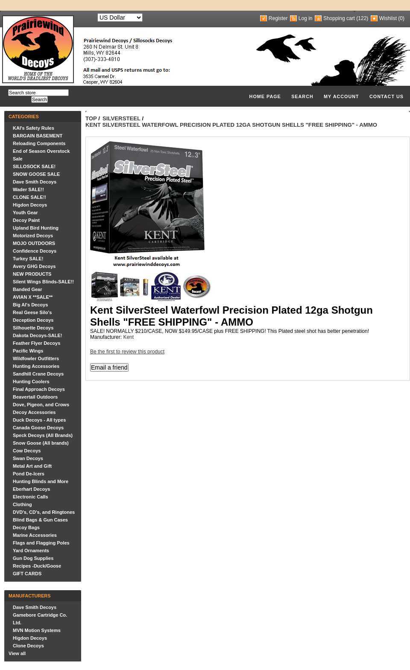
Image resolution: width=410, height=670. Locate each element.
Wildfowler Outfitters (36, 358)
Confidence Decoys (34, 250)
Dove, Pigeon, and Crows (41, 404)
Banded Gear (27, 289)
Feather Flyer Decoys (36, 343)
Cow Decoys (27, 450)
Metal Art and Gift (32, 466)
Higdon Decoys (30, 204)
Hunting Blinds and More (40, 481)
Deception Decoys (33, 320)
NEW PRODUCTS (32, 274)
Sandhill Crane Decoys (38, 373)
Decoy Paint (26, 220)
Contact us (386, 96)
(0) (401, 18)
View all (17, 653)
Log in (306, 18)
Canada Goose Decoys (38, 427)
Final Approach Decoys (39, 389)
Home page (265, 96)
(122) (362, 18)
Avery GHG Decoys (34, 266)
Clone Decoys (28, 645)
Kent (128, 337)
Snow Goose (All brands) (41, 443)
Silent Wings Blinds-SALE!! (43, 281)
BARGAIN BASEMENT (37, 135)
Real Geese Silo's (32, 312)
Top (91, 118)
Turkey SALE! (28, 258)
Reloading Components (39, 143)
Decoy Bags (26, 527)
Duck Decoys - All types (39, 419)
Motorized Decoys (33, 235)
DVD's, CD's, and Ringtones (44, 512)
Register (278, 18)
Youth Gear (25, 212)
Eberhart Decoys (31, 489)
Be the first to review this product (127, 352)
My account (341, 96)
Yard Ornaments (31, 550)
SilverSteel (121, 118)
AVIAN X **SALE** (33, 297)
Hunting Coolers (31, 381)
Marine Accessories (35, 535)
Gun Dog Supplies (33, 558)
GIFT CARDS (27, 573)
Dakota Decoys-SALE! (37, 335)
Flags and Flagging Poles (41, 542)
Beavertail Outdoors (35, 396)
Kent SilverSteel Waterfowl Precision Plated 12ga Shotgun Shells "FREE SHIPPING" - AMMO (231, 125)
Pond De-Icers (28, 473)
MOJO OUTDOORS (34, 243)
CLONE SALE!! (29, 197)
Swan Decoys (28, 458)
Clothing (22, 504)
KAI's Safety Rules (33, 128)
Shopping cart (339, 18)
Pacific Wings (28, 350)
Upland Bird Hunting (36, 227)
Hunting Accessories (36, 366)
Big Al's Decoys (30, 304)
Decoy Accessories (34, 412)
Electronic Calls (30, 496)
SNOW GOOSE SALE (36, 174)
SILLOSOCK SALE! (34, 166)
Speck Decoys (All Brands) (43, 435)
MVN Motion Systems (37, 630)
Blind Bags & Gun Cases (40, 519)
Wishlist (388, 18)
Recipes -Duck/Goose (37, 565)
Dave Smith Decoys (34, 181)
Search (302, 96)
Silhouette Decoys (33, 327)
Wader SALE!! (28, 189)
